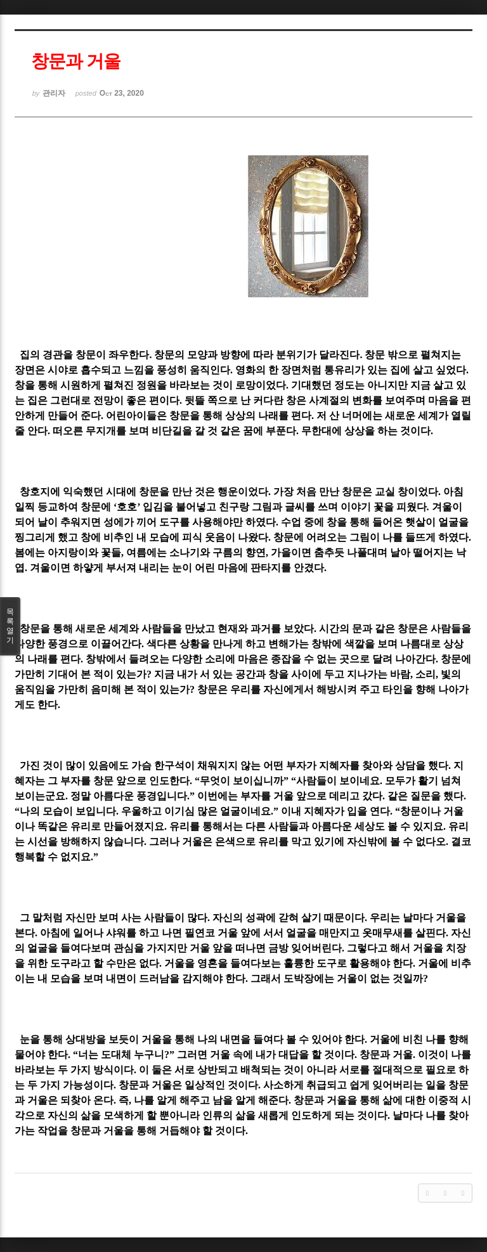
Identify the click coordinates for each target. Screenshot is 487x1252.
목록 (10, 626)
